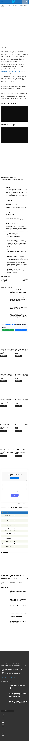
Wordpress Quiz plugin (23, 503)
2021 (3, 724)
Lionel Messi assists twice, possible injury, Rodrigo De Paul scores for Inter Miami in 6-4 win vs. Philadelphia (18, 316)
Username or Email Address (14, 483)
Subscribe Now (14, 478)
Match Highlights (21, 181)
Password (14, 487)
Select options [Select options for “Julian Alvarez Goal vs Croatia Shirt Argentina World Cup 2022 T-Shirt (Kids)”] (18, 380)
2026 (3, 714)
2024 (3, 718)
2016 (3, 733)
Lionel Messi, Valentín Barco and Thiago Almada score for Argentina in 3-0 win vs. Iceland (18, 291)
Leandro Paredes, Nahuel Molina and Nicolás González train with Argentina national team (18, 615)
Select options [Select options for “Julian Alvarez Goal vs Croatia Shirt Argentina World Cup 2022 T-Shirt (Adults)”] (18, 405)
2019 (3, 728)
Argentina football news (10, 177)
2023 (3, 720)
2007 (3, 735)
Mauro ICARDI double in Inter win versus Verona (6, 281)
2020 (3, 726)
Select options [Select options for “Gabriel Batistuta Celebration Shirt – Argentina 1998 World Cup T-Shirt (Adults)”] (3, 430)
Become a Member (8, 329)
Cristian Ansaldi (5, 181)
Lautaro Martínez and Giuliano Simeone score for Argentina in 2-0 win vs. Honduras (18, 299)
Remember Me (14, 491)
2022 (3, 722)
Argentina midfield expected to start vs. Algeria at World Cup (18, 606)
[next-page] (4, 628)
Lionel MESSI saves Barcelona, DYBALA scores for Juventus (22, 281)
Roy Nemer (8, 41)
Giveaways (3, 578)
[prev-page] (2, 628)
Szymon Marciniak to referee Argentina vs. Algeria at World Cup (18, 591)
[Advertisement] (14, 24)
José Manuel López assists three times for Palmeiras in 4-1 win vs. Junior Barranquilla (18, 307)
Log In (20, 329)
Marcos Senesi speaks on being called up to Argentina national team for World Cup (18, 599)
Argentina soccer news (18, 179)
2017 (3, 731)
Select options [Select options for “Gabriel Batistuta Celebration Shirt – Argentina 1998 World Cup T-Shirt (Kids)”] (3, 380)
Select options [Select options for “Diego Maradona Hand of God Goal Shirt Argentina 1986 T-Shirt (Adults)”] (18, 430)
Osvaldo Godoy (9, 578)
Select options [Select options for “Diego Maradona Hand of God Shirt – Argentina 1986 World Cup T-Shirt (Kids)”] (18, 355)
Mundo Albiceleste (5, 182)
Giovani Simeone (13, 181)
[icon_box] (10, 673)
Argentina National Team (7, 179)
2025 (3, 716)
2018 (3, 729)
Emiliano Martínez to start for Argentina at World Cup (18, 622)
